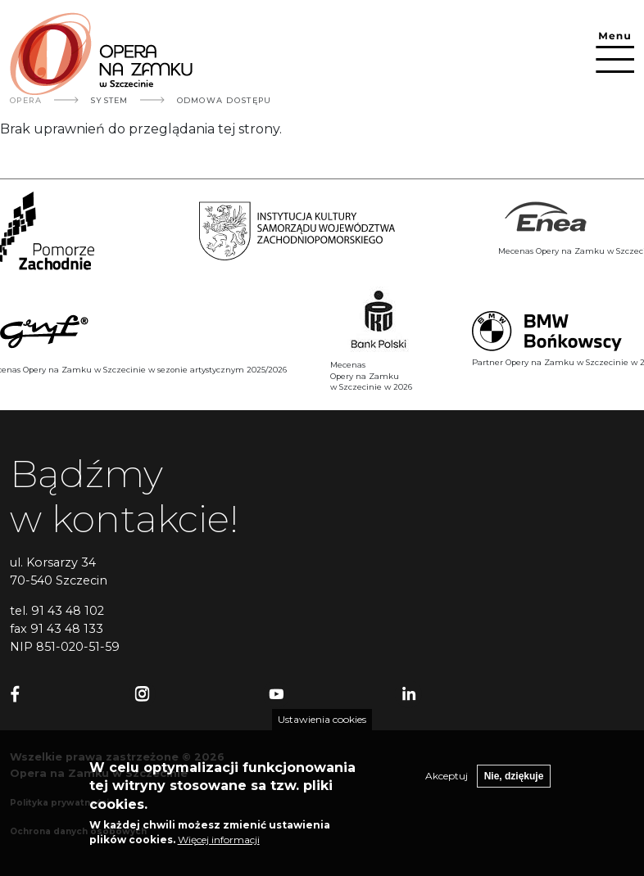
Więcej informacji (219, 853)
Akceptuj (446, 789)
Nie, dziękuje (514, 789)
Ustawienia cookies (322, 732)
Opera (26, 100)
